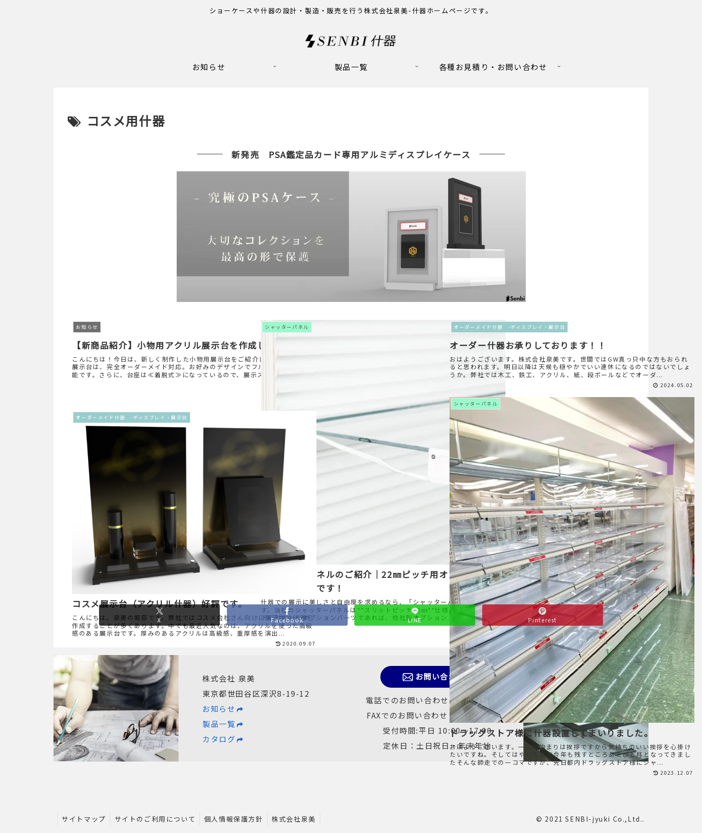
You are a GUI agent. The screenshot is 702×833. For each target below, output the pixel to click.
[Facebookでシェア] (293, 649)
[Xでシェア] (179, 649)
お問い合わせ (437, 676)
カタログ (223, 738)
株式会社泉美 (299, 819)
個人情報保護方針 (237, 819)
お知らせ (223, 708)
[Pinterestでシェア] (523, 649)
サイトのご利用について (157, 819)
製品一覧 (223, 723)
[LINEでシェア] (408, 649)
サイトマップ (85, 819)
